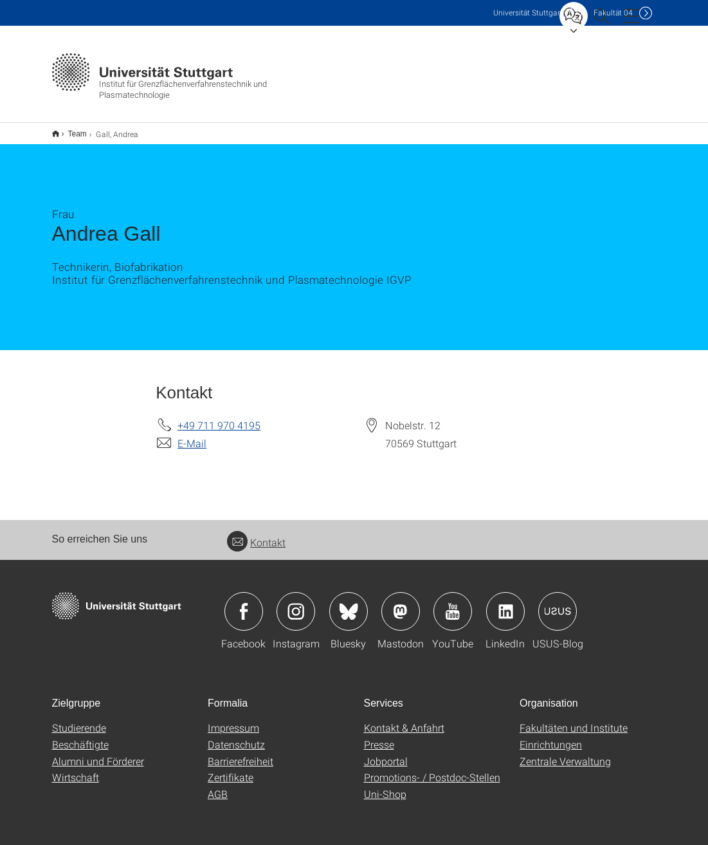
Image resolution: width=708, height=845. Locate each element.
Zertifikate (230, 768)
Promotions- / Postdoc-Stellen (432, 768)
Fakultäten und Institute (574, 719)
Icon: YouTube (452, 603)
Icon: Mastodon (400, 603)
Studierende (79, 719)
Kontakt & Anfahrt (404, 719)
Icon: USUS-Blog (557, 603)
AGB (218, 785)
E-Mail (191, 434)
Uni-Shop (385, 785)
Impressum (233, 719)
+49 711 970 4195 (218, 416)
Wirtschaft (75, 768)
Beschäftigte (80, 736)
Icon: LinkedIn (505, 603)
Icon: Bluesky (348, 603)
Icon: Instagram (296, 603)
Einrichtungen (551, 736)
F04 (613, 12)
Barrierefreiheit (240, 752)
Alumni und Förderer (98, 752)
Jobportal (386, 752)
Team (70, 129)
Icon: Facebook (243, 603)
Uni (528, 12)
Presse (379, 736)
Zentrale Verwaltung (565, 752)
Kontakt (256, 534)
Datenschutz (236, 736)
